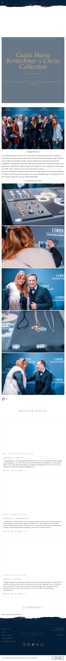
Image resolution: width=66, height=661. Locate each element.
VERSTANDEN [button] (58, 658)
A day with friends (15, 575)
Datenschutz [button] (34, 658)
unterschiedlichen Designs (53, 169)
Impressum (7, 638)
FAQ (4, 632)
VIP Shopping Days (15, 514)
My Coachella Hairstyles (18, 453)
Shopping (55, 82)
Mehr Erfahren (13, 470)
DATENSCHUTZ (9, 641)
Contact (6, 629)
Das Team (7, 635)
